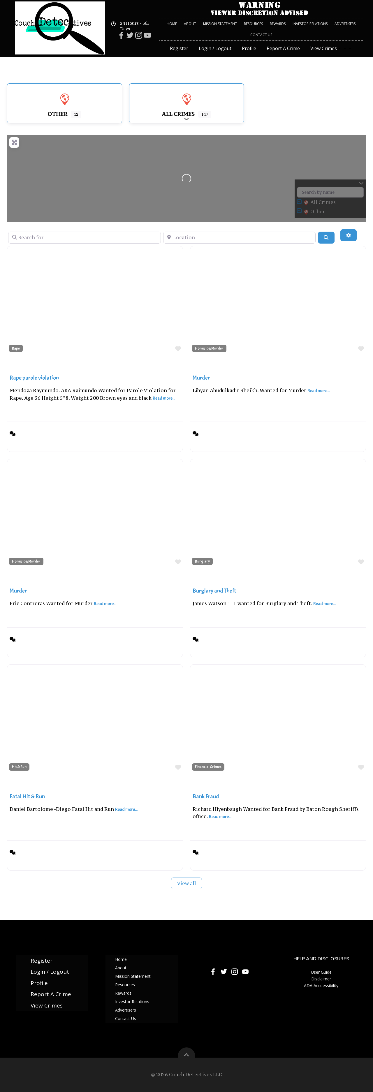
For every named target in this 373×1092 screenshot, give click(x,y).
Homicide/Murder (209, 348)
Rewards (278, 23)
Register (179, 48)
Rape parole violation (34, 377)
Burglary (202, 561)
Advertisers (345, 23)
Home (172, 23)
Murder (201, 377)
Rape (16, 348)
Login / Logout (215, 48)
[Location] (239, 237)
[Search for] (84, 237)
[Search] (326, 237)
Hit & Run (19, 766)
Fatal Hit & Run (27, 796)
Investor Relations (310, 23)
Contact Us (261, 34)
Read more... (164, 398)
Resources (253, 23)
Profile (249, 48)
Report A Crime (283, 48)
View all (186, 883)
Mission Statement (220, 23)
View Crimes (331, 48)
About (190, 23)
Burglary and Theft (214, 590)
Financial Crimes (208, 766)
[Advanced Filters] (348, 235)
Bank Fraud (206, 796)
